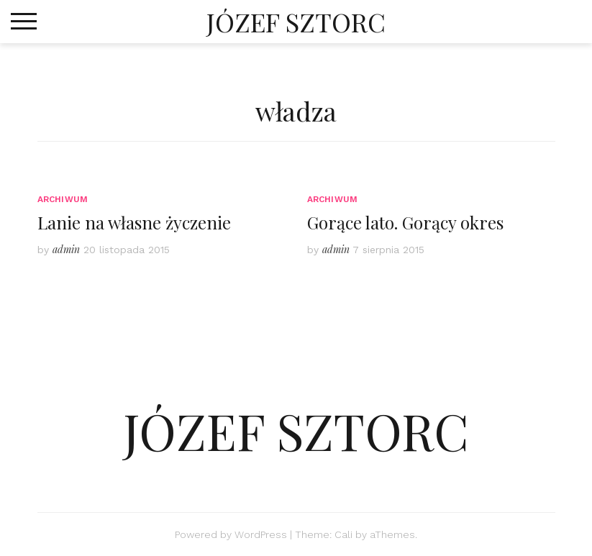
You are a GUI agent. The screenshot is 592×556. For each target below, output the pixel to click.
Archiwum (62, 199)
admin (66, 249)
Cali (343, 534)
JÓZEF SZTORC (296, 21)
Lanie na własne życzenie (134, 222)
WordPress (260, 534)
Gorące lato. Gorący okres (405, 222)
